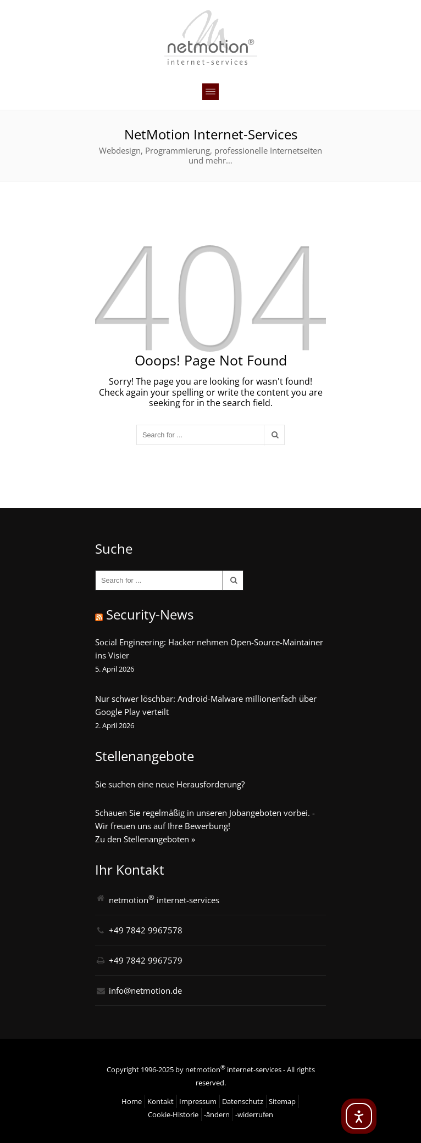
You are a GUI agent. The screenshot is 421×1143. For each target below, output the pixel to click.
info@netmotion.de (145, 990)
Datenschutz (242, 1101)
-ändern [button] (217, 1114)
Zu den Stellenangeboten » (145, 839)
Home (131, 1101)
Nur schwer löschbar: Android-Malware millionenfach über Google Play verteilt (206, 705)
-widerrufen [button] (254, 1114)
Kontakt (160, 1101)
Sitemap (282, 1101)
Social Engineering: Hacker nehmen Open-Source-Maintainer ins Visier (209, 649)
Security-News (149, 614)
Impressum (198, 1101)
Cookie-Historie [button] (173, 1114)
